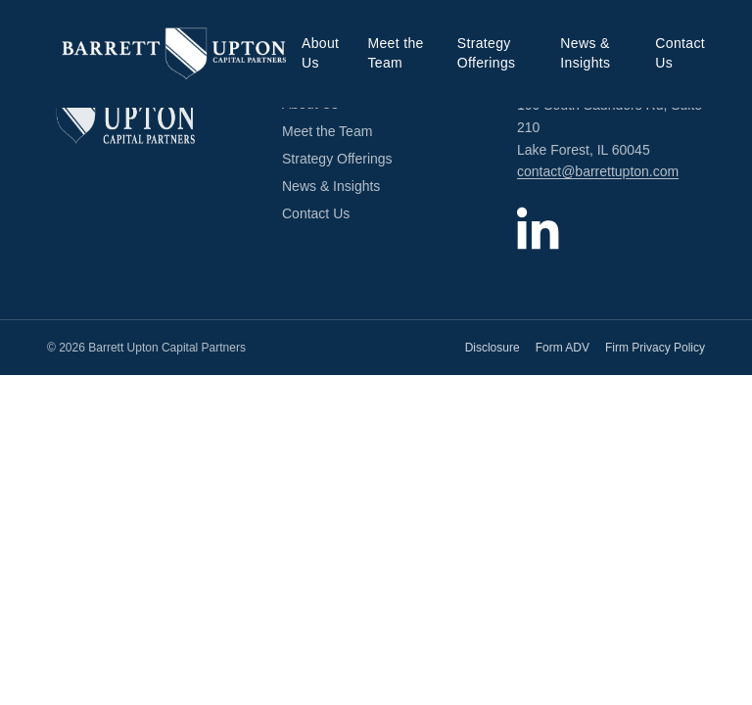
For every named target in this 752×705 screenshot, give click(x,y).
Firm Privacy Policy (655, 347)
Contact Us (680, 52)
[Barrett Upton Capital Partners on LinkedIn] (538, 228)
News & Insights (585, 52)
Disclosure (492, 347)
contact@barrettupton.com (598, 171)
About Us (320, 52)
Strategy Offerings (486, 52)
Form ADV (562, 347)
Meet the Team (395, 52)
